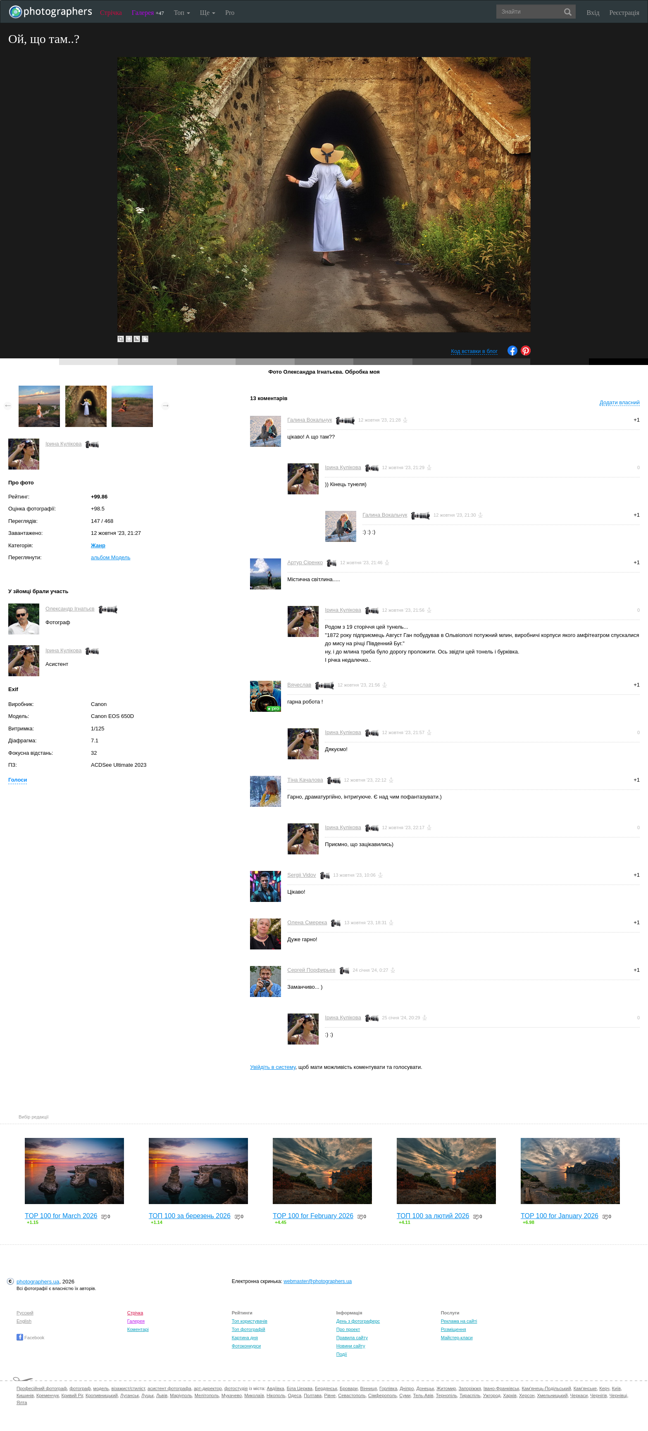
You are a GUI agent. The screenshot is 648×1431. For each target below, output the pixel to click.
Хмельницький (552, 1395)
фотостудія (236, 1388)
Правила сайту (352, 1337)
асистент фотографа (169, 1388)
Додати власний (620, 402)
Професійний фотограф (42, 1388)
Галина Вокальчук (309, 420)
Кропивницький (102, 1395)
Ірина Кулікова (63, 444)
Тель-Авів (423, 1395)
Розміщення (453, 1329)
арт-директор (208, 1388)
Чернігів (598, 1395)
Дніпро (407, 1388)
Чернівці (618, 1395)
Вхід (593, 12)
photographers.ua (38, 1281)
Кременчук (47, 1395)
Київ (616, 1388)
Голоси (17, 780)
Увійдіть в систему (272, 1067)
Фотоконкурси (246, 1345)
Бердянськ (326, 1388)
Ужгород (491, 1395)
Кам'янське (585, 1388)
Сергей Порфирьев (311, 970)
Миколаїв (254, 1395)
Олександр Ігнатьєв (70, 609)
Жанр (98, 545)
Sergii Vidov (301, 875)
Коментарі (138, 1329)
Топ (182, 12)
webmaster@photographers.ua (318, 1281)
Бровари (349, 1388)
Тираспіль (470, 1395)
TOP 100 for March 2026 (61, 1215)
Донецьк (425, 1388)
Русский (25, 1312)
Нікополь (276, 1395)
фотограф (80, 1388)
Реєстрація (624, 12)
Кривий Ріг (72, 1395)
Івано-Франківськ (501, 1388)
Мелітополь (207, 1395)
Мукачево (232, 1395)
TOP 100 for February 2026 (313, 1215)
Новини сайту (350, 1345)
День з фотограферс (358, 1321)
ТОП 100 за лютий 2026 (433, 1215)
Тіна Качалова (305, 780)
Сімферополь (382, 1395)
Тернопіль (446, 1395)
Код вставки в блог (474, 351)
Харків (510, 1395)
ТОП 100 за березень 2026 (190, 1215)
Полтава (313, 1395)
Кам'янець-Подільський (546, 1388)
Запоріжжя (470, 1388)
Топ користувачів (249, 1321)
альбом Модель (110, 557)
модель (101, 1388)
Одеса (294, 1395)
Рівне (330, 1395)
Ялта (22, 1402)
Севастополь (351, 1395)
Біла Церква (299, 1388)
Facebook (30, 1337)
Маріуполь (181, 1395)
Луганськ (129, 1395)
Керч (604, 1388)
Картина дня (245, 1337)
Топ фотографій (248, 1329)
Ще (207, 12)
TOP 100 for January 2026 (559, 1215)
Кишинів (25, 1395)
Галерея (148, 12)
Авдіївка (275, 1388)
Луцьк (147, 1395)
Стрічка (111, 12)
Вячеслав (299, 685)
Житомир (446, 1388)
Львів (161, 1395)
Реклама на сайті (459, 1321)
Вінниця (368, 1388)
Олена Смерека (307, 922)
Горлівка (388, 1388)
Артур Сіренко (305, 562)
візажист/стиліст (128, 1388)
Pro (229, 12)
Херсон (526, 1395)
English (24, 1321)
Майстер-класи (457, 1337)
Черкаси (579, 1395)
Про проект (348, 1329)
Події (341, 1354)
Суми (404, 1395)
